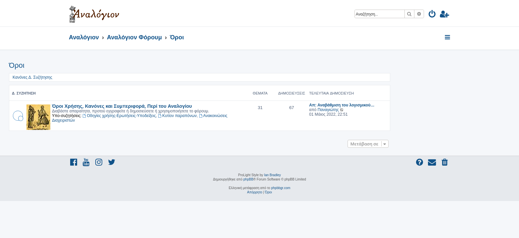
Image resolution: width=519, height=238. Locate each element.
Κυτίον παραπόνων (237, 115)
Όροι (76, 65)
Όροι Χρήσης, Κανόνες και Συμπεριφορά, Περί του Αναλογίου (182, 106)
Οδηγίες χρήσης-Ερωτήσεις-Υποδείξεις (179, 115)
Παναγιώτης (388, 109)
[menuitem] (432, 15)
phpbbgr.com (280, 188)
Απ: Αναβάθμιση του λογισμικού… (401, 105)
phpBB (248, 179)
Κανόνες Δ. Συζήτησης (92, 77)
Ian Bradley (272, 175)
